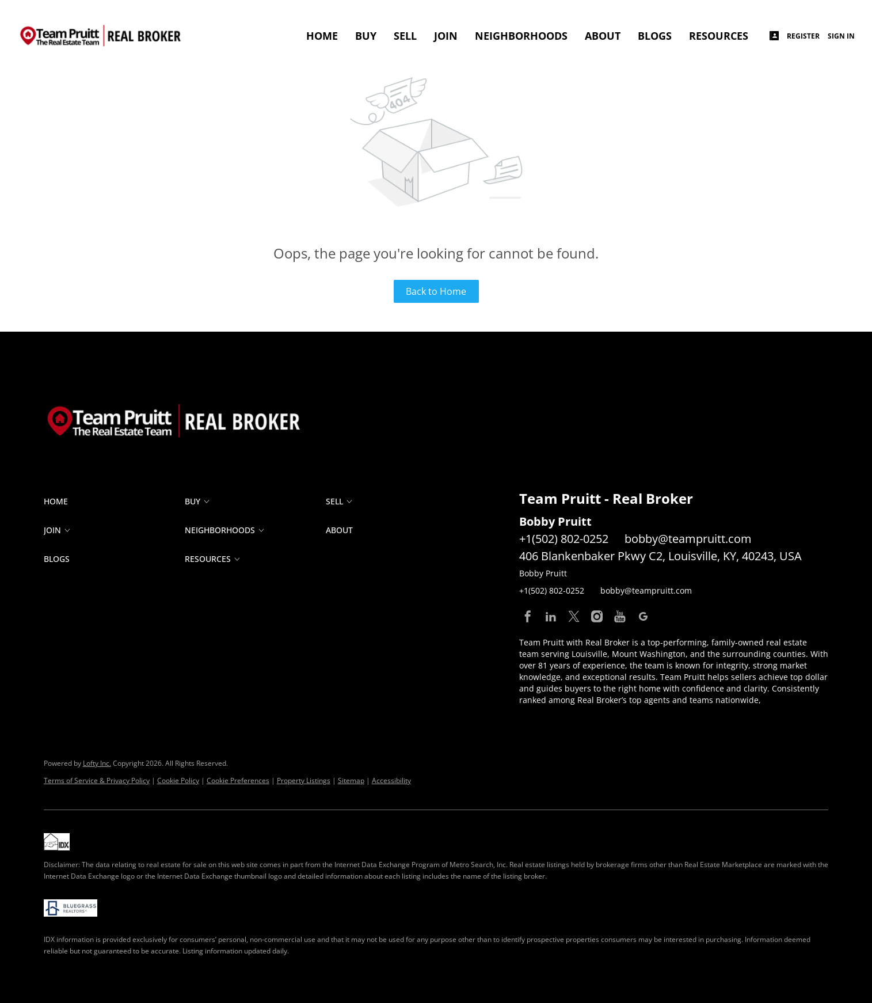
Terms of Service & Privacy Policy (97, 780)
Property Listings (303, 780)
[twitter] (573, 616)
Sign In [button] (841, 36)
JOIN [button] (446, 36)
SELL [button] (405, 36)
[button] (114, 501)
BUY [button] (365, 36)
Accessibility (391, 780)
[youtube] (620, 616)
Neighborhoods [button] (521, 36)
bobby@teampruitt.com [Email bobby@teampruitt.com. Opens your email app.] (688, 538)
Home (322, 36)
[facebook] (527, 616)
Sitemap (351, 780)
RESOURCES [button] (718, 36)
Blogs (655, 36)
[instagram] (597, 616)
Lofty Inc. (97, 763)
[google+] (643, 616)
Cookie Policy (178, 780)
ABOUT (602, 36)
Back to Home (436, 291)
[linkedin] (550, 616)
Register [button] (803, 36)
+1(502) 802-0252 (563, 538)
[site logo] (185, 397)
